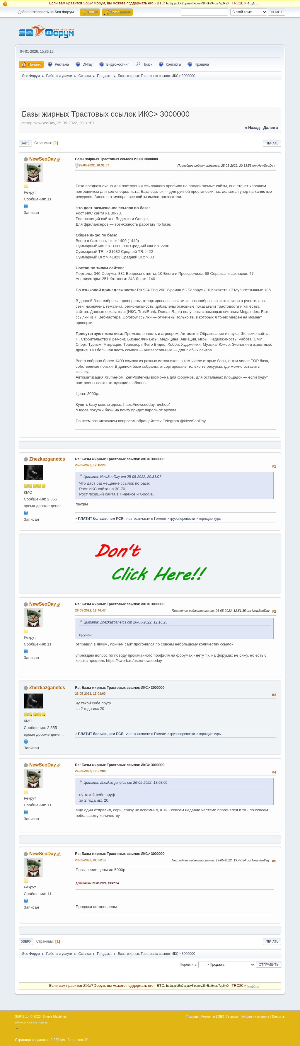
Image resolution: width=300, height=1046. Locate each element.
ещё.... (253, 3)
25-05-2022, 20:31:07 (94, 165)
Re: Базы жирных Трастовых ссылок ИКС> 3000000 (119, 459)
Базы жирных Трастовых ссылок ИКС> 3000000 (116, 159)
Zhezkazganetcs (47, 458)
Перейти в (188, 964)
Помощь (192, 1016)
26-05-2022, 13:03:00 (90, 693)
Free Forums (39, 1022)
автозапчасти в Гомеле (147, 519)
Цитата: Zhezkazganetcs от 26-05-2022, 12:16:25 (125, 622)
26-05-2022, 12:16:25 (90, 465)
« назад (252, 127)
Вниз (25, 143)
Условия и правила (255, 1016)
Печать (272, 143)
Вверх (26, 941)
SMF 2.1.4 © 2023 (28, 1016)
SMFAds (20, 1022)
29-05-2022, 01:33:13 (90, 860)
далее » (270, 127)
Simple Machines (55, 1016)
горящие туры (210, 519)
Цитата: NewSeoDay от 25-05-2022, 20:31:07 (122, 477)
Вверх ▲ (278, 1016)
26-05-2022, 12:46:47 (90, 610)
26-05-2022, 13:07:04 (90, 771)
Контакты (208, 1016)
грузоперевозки (182, 519)
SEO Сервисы (228, 1016)
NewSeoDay (42, 158)
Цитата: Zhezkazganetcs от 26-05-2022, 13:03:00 (125, 783)
